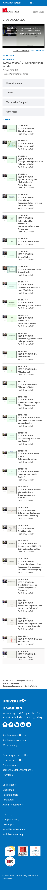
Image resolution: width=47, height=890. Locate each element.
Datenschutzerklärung (11, 683)
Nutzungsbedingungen (11, 686)
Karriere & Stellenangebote (17, 770)
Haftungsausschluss (23, 680)
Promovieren (9, 765)
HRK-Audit (34, 847)
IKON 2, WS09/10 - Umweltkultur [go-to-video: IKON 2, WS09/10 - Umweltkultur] (26, 255)
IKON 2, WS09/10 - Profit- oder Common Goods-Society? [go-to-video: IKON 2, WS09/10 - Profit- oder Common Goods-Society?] (29, 474)
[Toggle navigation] (44, 3)
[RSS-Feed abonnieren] (3, 120)
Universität (8, 784)
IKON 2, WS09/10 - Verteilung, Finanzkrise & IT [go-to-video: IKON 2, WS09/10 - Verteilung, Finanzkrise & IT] (30, 304)
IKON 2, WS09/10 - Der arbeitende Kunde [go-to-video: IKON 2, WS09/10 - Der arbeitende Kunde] (27, 655)
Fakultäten (8, 799)
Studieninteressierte (13, 740)
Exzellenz (7, 789)
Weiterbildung (10, 745)
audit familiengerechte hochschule (10, 850)
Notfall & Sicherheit (13, 829)
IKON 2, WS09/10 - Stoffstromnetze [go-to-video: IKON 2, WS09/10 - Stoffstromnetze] (26, 129)
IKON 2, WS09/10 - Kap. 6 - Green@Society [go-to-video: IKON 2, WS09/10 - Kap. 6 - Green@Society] (29, 270)
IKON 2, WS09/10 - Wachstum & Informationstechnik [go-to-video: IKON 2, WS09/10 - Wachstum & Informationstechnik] (27, 321)
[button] (31, 2)
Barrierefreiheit (31, 686)
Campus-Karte (10, 819)
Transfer (7, 775)
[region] (23, 83)
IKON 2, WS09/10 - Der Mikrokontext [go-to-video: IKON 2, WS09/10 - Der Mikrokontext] (27, 370)
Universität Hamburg (12, 3)
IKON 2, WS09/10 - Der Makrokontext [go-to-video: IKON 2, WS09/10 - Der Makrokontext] (27, 355)
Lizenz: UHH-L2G (21, 50)
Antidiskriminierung (13, 834)
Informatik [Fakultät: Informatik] (9, 59)
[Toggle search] (37, 3)
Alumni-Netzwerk (12, 804)
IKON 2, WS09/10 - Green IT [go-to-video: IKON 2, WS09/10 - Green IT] (29, 241)
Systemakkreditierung (10, 857)
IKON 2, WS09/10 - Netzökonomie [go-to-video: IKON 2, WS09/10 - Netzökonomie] (26, 529)
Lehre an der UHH (12, 760)
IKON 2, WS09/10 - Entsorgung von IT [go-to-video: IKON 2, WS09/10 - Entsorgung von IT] (26, 145)
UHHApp (7, 824)
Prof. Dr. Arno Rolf (10, 70)
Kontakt (7, 814)
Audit (20, 847)
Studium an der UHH (13, 735)
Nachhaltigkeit (10, 794)
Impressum (7, 680)
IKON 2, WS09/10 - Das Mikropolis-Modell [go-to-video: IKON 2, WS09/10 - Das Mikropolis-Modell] (27, 385)
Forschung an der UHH (14, 755)
